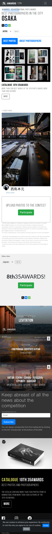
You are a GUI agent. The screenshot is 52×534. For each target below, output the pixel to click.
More (6, 96)
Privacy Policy (5, 533)
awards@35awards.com (9, 412)
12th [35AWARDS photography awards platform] (12, 3)
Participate (26, 212)
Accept (45, 525)
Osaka (13, 193)
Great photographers (30, 41)
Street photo (7, 111)
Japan (5, 31)
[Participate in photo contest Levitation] (26, 320)
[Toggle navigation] (45, 3)
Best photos (9, 41)
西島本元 (17, 189)
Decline (26, 529)
